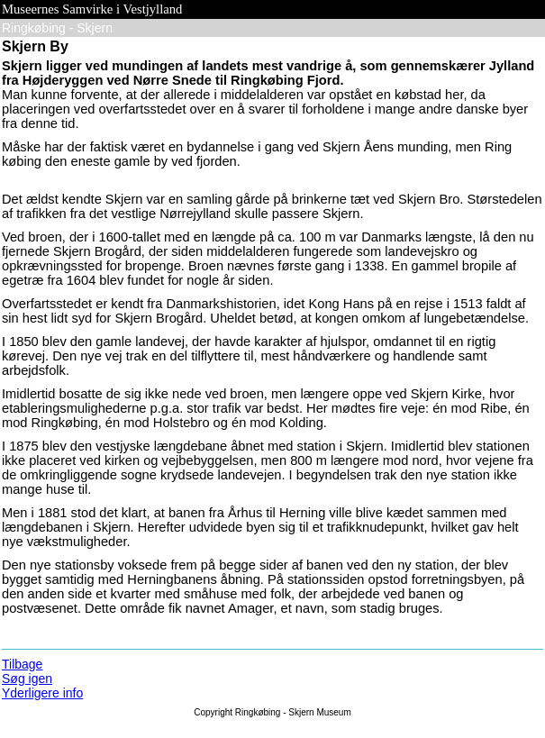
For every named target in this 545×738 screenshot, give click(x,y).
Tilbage (22, 664)
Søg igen (27, 678)
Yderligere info (42, 693)
